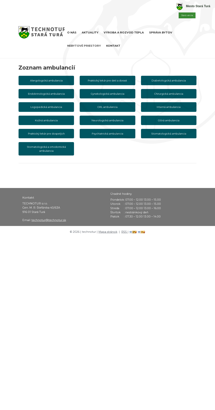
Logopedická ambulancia (46, 106)
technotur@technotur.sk (48, 220)
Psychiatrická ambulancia (107, 133)
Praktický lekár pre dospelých (46, 133)
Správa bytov (160, 32)
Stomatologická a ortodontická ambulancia (46, 148)
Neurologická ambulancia (107, 120)
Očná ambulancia (168, 120)
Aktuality (90, 32)
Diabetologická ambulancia (169, 80)
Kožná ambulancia (46, 120)
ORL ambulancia (107, 106)
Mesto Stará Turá (193, 6)
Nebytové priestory (84, 45)
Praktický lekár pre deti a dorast (107, 80)
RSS (124, 232)
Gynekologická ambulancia (107, 93)
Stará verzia (187, 15)
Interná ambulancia (169, 106)
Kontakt (113, 45)
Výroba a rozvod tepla (124, 32)
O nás (71, 32)
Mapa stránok (107, 232)
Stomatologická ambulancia (168, 133)
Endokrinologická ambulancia (46, 93)
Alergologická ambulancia (46, 80)
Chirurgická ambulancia (168, 93)
